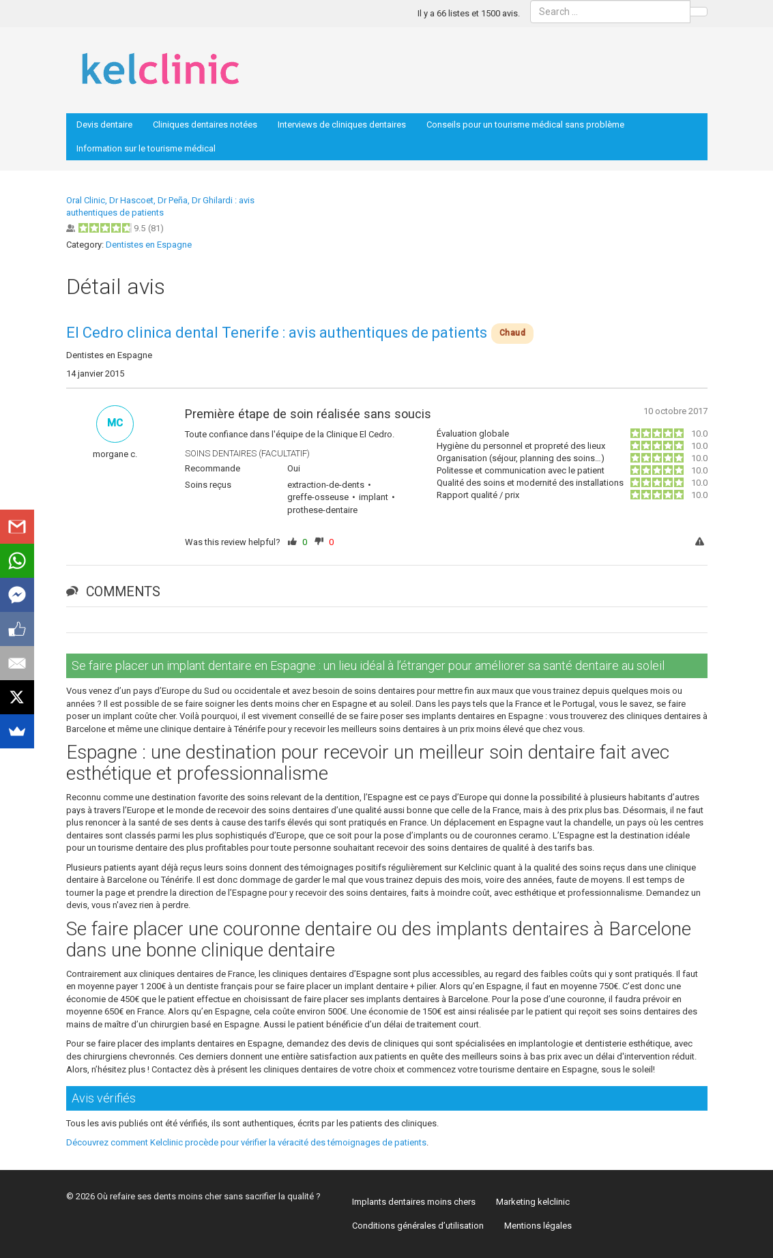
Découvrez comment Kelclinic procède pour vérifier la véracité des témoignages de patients (246, 1142)
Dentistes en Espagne (149, 244)
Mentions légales (538, 1225)
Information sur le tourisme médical (146, 148)
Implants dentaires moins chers (414, 1202)
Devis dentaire (104, 124)
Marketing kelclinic (533, 1202)
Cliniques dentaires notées (205, 124)
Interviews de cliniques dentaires (342, 124)
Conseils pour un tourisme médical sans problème (525, 124)
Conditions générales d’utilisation (418, 1225)
